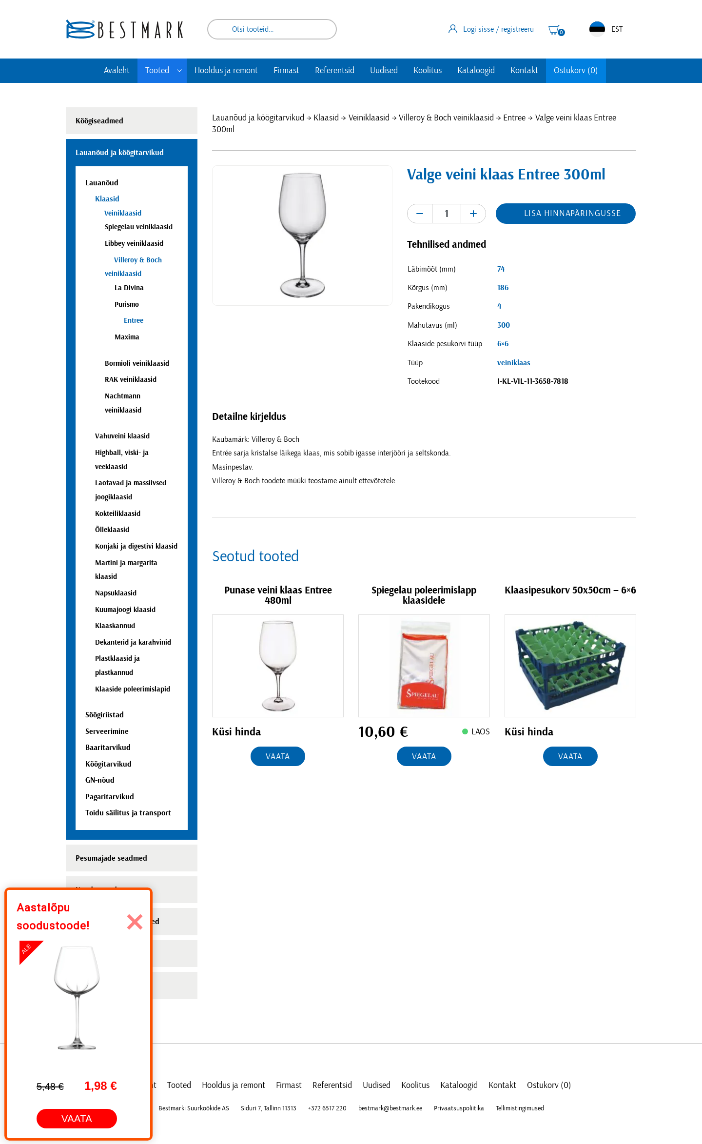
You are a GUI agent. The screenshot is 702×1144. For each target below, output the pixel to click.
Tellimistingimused (520, 1108)
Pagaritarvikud (109, 797)
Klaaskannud (115, 626)
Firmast (286, 70)
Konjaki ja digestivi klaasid (136, 546)
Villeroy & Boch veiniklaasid (446, 118)
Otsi (322, 29)
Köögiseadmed (99, 121)
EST (606, 29)
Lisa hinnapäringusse (572, 213)
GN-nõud (100, 780)
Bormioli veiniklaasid (137, 363)
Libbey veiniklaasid (134, 243)
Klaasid (326, 118)
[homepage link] (124, 29)
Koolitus (427, 70)
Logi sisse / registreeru (491, 28)
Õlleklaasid (112, 529)
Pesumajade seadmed (111, 858)
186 (502, 288)
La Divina (129, 288)
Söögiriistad (104, 715)
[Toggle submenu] (179, 70)
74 (501, 269)
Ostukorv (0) (576, 70)
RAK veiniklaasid (130, 379)
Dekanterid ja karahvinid (133, 642)
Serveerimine (107, 731)
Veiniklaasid (369, 118)
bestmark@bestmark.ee (390, 1108)
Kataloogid (476, 70)
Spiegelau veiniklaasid (139, 227)
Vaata (278, 756)
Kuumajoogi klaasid (125, 609)
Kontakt (524, 70)
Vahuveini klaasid (122, 436)
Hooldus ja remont (226, 70)
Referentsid (334, 70)
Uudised (384, 70)
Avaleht (117, 70)
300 (503, 325)
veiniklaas (513, 363)
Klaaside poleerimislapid (132, 689)
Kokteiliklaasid (117, 513)
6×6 (502, 344)
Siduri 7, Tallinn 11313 (268, 1108)
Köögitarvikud (108, 764)
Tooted (157, 70)
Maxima (127, 337)
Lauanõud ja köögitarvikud (258, 118)
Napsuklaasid (115, 593)
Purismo (127, 304)
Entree (514, 118)
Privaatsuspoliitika (459, 1108)
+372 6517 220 (327, 1108)
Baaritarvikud (108, 747)
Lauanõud (101, 183)
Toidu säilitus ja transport (128, 813)
